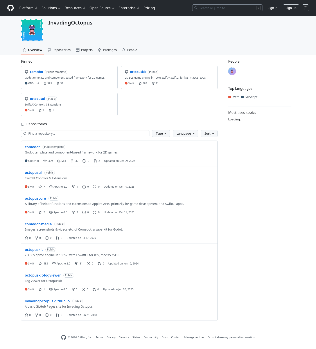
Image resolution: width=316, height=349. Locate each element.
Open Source (102, 7)
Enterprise (129, 7)
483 (142, 83)
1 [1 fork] (75, 187)
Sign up (291, 8)
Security (124, 337)
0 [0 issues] (86, 161)
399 (47, 83)
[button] (161, 133)
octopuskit (34, 249)
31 (155, 83)
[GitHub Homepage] (63, 337)
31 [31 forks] (78, 263)
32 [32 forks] (74, 161)
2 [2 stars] (41, 212)
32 (59, 83)
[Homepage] (10, 8)
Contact (176, 337)
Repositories (59, 50)
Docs (165, 337)
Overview (32, 50)
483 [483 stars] (43, 263)
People (129, 50)
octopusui (33, 172)
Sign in (272, 8)
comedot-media (38, 224)
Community (151, 337)
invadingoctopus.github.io (47, 301)
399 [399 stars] (48, 161)
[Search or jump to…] (227, 8)
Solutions (51, 7)
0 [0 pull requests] (96, 187)
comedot (32, 147)
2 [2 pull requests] (96, 161)
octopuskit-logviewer (43, 275)
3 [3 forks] (75, 212)
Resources (75, 7)
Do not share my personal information (231, 337)
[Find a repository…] (85, 133)
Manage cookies (194, 337)
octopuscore (35, 198)
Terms (99, 337)
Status (136, 337)
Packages (107, 50)
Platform (28, 7)
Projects (84, 50)
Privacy (111, 337)
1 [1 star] (41, 289)
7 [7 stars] (41, 187)
